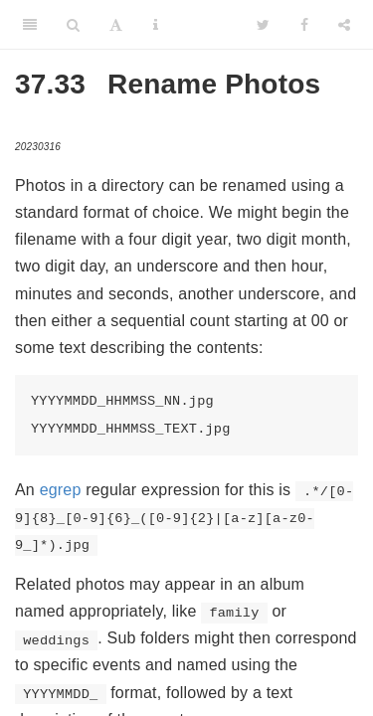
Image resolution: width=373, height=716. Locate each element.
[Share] (344, 25)
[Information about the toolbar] (155, 25)
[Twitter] (263, 25)
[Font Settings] (115, 25)
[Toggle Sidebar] (30, 25)
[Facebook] (304, 25)
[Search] (73, 25)
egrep (61, 489)
